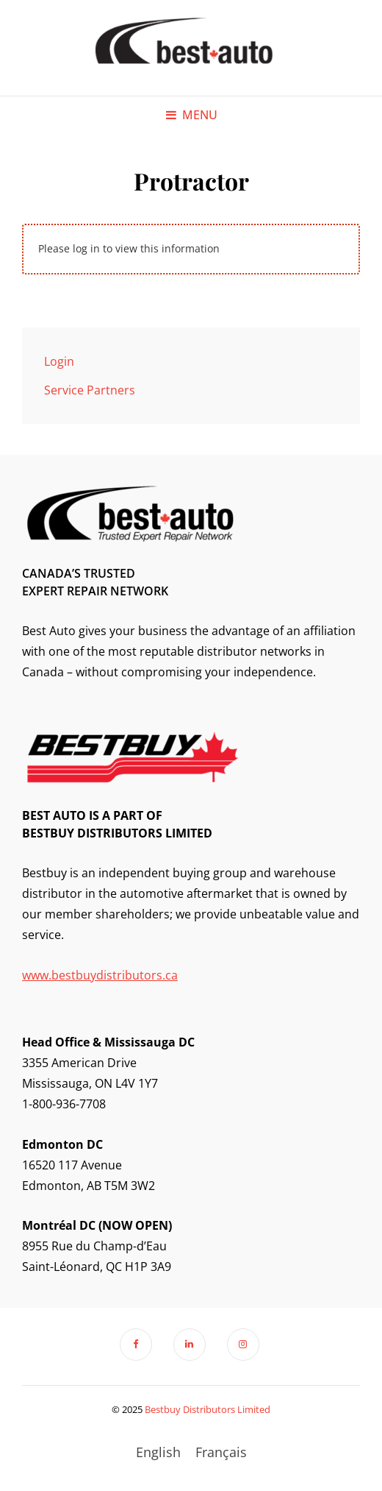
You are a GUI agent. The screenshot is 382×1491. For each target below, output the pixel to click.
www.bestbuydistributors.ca (100, 975)
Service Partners (89, 390)
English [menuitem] (158, 1452)
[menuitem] (158, 1451)
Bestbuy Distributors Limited (207, 1409)
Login (59, 361)
